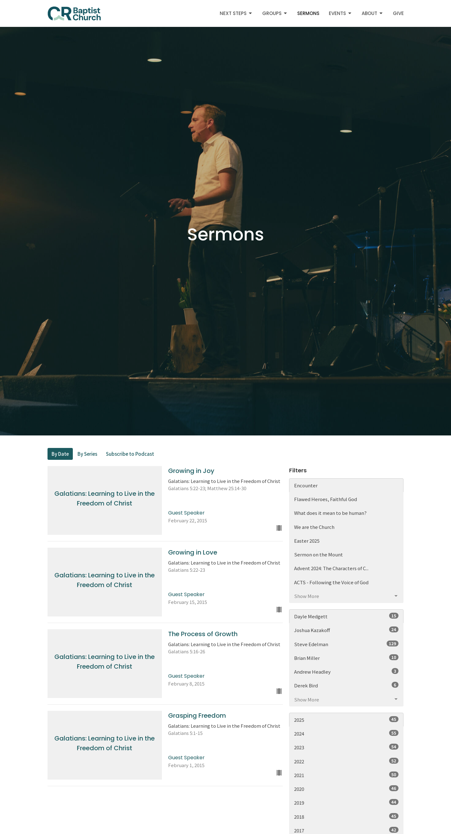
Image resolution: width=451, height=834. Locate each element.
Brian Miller (346, 657)
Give (398, 13)
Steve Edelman (346, 644)
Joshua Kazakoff (346, 629)
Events (340, 13)
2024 (346, 733)
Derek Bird (346, 685)
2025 (346, 719)
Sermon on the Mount (318, 554)
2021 (346, 774)
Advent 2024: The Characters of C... (331, 568)
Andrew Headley (346, 671)
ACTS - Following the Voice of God (331, 582)
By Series (87, 453)
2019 (346, 802)
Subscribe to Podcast (130, 453)
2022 (346, 761)
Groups (275, 13)
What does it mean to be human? (330, 513)
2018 (346, 816)
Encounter (306, 485)
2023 (346, 747)
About (372, 13)
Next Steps (236, 13)
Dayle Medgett (346, 616)
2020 (346, 788)
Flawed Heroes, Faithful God (325, 499)
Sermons (308, 13)
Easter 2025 (306, 540)
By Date (60, 453)
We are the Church (314, 527)
